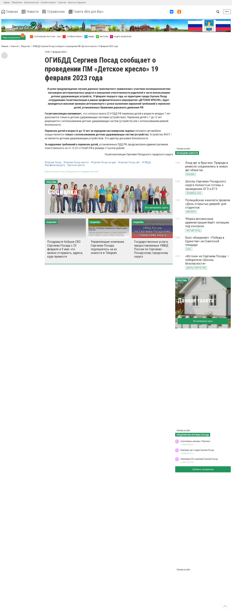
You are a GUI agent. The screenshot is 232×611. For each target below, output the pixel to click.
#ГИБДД (146, 162)
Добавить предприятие (203, 469)
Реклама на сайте (183, 148)
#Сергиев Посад (53, 162)
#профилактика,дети (55, 165)
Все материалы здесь (156, 207)
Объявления (16, 2)
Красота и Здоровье (77, 2)
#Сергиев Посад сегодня (103, 162)
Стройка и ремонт (48, 2)
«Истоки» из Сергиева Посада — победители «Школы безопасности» (207, 259)
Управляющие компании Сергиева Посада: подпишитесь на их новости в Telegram (107, 247)
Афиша (7, 2)
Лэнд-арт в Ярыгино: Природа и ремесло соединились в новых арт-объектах (206, 166)
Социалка (62, 191)
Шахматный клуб (31, 2)
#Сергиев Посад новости (76, 162)
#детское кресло (76, 165)
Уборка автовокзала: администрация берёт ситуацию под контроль (207, 222)
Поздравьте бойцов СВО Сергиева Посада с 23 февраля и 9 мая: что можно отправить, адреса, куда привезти (65, 249)
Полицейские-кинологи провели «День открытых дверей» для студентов (207, 203)
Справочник (54, 12)
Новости (30, 12)
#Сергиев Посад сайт (129, 162)
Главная (9, 12)
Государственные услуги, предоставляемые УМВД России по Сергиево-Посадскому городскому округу (151, 249)
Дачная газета (196, 300)
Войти (227, 12)
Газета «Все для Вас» (87, 12)
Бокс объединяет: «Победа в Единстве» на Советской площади (204, 241)
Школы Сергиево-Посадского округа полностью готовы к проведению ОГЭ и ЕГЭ (205, 185)
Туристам (62, 2)
